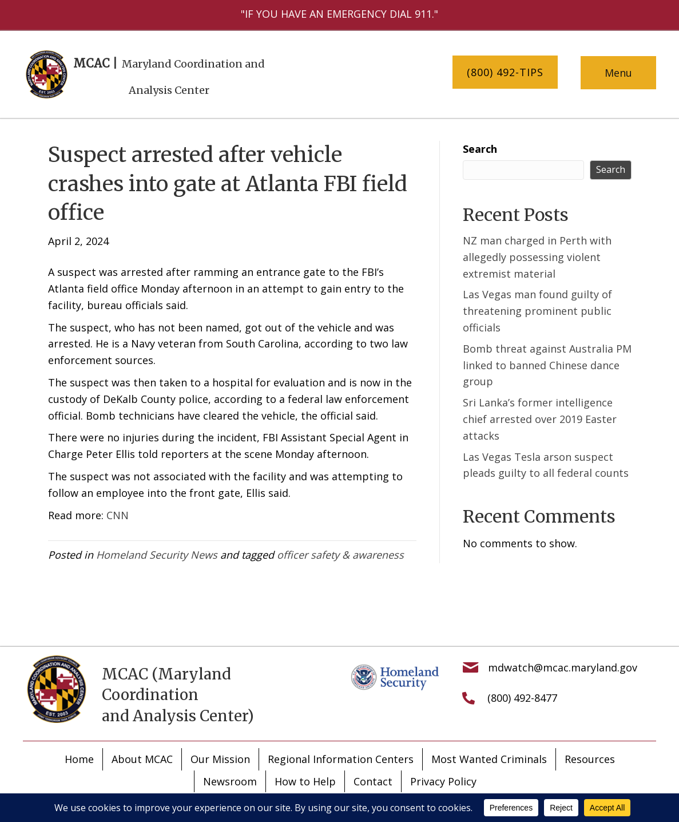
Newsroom (230, 781)
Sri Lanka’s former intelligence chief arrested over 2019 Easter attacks (540, 419)
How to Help (305, 781)
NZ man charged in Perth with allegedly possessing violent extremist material (537, 257)
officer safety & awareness (340, 555)
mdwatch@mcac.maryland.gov (562, 667)
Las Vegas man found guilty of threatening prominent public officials (537, 310)
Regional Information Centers (341, 759)
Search (480, 149)
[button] (505, 72)
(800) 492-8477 (522, 698)
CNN (117, 515)
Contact (373, 781)
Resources (590, 759)
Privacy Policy (443, 781)
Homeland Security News (156, 555)
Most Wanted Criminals (489, 759)
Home (79, 759)
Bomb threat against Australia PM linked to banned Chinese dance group (547, 365)
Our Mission (220, 759)
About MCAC (142, 759)
